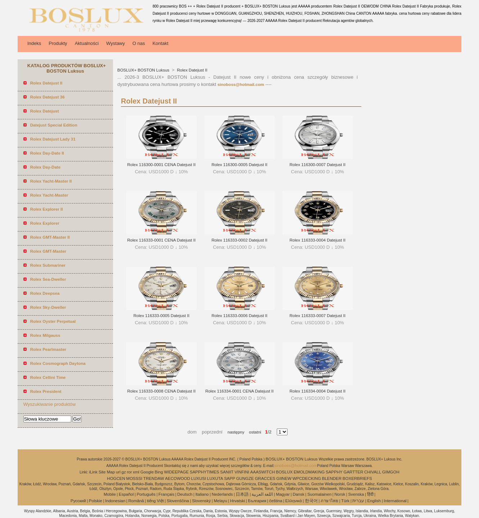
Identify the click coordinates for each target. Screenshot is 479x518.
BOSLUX (284, 472)
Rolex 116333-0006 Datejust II (239, 315)
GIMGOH (390, 472)
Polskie (95, 501)
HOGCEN (116, 478)
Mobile (110, 494)
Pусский (78, 501)
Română (136, 501)
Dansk (298, 494)
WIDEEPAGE (176, 472)
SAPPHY (334, 472)
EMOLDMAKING (309, 472)
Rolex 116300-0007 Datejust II (317, 164)
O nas (138, 43)
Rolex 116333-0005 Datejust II (161, 315)
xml (136, 472)
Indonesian (115, 501)
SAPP (229, 478)
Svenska (356, 494)
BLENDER (332, 478)
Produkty (58, 43)
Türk (345, 501)
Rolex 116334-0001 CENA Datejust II (239, 391)
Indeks (34, 43)
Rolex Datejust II (192, 70)
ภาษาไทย (329, 501)
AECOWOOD (177, 478)
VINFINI (242, 472)
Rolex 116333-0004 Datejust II (317, 240)
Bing (159, 472)
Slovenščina (178, 501)
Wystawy (115, 43)
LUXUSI (198, 478)
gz (124, 472)
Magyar (283, 494)
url (118, 472)
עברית (358, 501)
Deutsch (185, 494)
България (257, 501)
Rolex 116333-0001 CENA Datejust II (161, 240)
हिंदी (370, 494)
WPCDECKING (307, 478)
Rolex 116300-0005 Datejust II (239, 164)
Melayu (220, 501)
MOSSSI (134, 478)
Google (147, 472)
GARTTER (353, 472)
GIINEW (284, 478)
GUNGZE (245, 478)
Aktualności (87, 43)
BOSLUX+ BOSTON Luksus (144, 70)
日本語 (242, 494)
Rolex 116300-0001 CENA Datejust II (161, 164)
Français (166, 494)
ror (129, 472)
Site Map (107, 472)
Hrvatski (237, 501)
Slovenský (201, 501)
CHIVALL (372, 472)
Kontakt (160, 43)
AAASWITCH (262, 472)
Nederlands (222, 494)
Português (146, 494)
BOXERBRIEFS (357, 478)
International (395, 501)
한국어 (311, 501)
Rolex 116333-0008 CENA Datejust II (161, 391)
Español (126, 494)
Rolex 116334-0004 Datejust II (317, 391)
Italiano (202, 494)
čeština (275, 501)
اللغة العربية (262, 494)
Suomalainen (319, 494)
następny (235, 432)
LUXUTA (215, 478)
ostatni (252, 432)
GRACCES (265, 478)
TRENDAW (153, 478)
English (374, 501)
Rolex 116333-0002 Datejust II (239, 240)
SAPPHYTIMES (204, 472)
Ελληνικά (293, 501)
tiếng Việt (155, 501)
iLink (93, 472)
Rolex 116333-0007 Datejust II (317, 315)
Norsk (339, 494)
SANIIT (227, 472)
